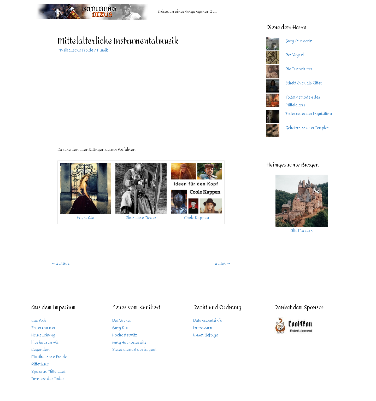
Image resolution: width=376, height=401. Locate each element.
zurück (60, 263)
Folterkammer (43, 328)
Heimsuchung (43, 335)
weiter (222, 263)
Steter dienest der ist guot (134, 349)
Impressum (202, 328)
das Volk (38, 320)
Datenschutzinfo (207, 320)
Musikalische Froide (75, 50)
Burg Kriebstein (299, 41)
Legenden (40, 349)
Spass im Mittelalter (48, 371)
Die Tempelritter (298, 69)
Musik (102, 50)
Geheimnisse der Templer (307, 128)
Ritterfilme (40, 364)
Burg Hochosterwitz (129, 342)
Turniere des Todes (47, 379)
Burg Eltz (120, 328)
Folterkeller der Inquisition (308, 114)
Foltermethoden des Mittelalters (302, 101)
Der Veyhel (294, 55)
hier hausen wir (44, 342)
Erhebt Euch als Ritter (303, 83)
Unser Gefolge (205, 335)
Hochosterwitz (124, 335)
